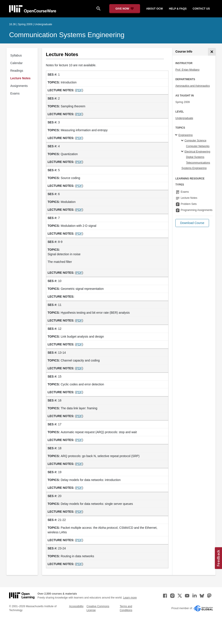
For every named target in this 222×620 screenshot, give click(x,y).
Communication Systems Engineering (66, 35)
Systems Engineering (194, 168)
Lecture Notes (20, 78)
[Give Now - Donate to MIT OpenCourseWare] (124, 8)
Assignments (19, 86)
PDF (79, 90)
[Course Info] (211, 52)
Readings (16, 70)
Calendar (16, 63)
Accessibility (76, 606)
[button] (192, 223)
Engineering (185, 135)
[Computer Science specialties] (183, 141)
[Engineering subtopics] (177, 135)
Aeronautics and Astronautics (192, 85)
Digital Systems (195, 157)
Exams (15, 93)
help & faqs (177, 8)
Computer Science (195, 140)
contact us (201, 8)
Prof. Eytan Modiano (187, 69)
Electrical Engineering (197, 151)
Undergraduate (184, 118)
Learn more (130, 597)
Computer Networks (197, 146)
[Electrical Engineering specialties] (183, 151)
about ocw (154, 8)
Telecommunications (198, 162)
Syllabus (16, 55)
